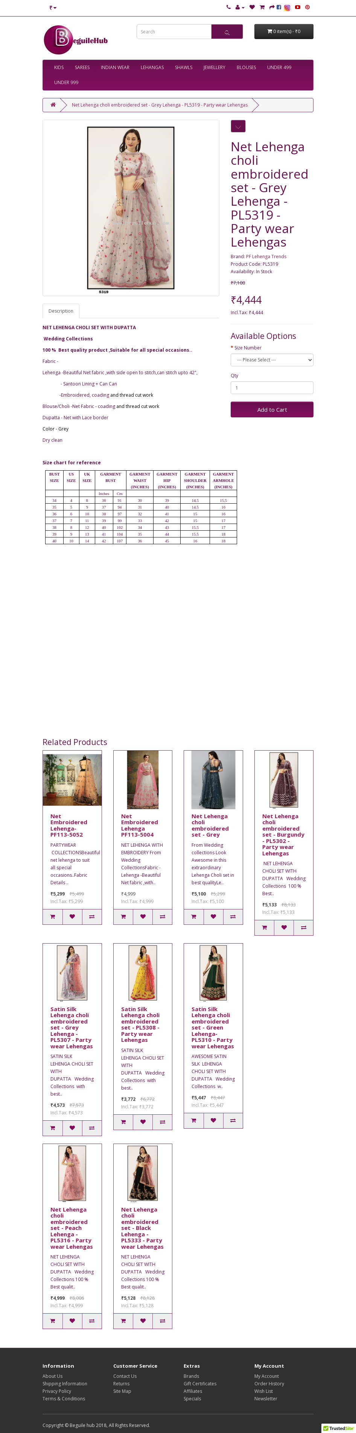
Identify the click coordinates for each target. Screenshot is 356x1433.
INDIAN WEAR (115, 67)
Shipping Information (65, 1383)
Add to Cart (272, 409)
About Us (52, 1376)
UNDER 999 (66, 82)
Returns (121, 1383)
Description (61, 311)
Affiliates (193, 1391)
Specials (192, 1398)
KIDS (59, 67)
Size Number (248, 348)
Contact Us (125, 1376)
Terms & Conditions (64, 1398)
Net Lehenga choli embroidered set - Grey (210, 825)
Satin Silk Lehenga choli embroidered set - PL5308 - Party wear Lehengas (140, 1024)
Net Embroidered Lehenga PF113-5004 (139, 825)
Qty (234, 375)
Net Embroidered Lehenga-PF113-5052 (68, 825)
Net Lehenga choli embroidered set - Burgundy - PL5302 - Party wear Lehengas (283, 834)
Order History (269, 1383)
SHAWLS (183, 67)
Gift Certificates (200, 1383)
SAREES (82, 67)
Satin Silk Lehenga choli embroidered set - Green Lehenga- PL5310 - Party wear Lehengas (213, 1027)
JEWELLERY (214, 67)
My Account (266, 1376)
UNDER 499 (279, 67)
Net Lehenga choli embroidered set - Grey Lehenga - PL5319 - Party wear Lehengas (160, 105)
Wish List (263, 1391)
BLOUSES (246, 67)
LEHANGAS (152, 67)
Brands (191, 1376)
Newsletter (265, 1398)
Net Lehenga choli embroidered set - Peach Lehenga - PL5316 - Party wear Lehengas (71, 1228)
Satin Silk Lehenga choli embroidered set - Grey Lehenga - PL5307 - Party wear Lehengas (71, 1027)
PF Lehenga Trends (266, 256)
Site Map (122, 1391)
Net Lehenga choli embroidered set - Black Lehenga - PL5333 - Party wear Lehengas (142, 1228)
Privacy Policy (57, 1391)
